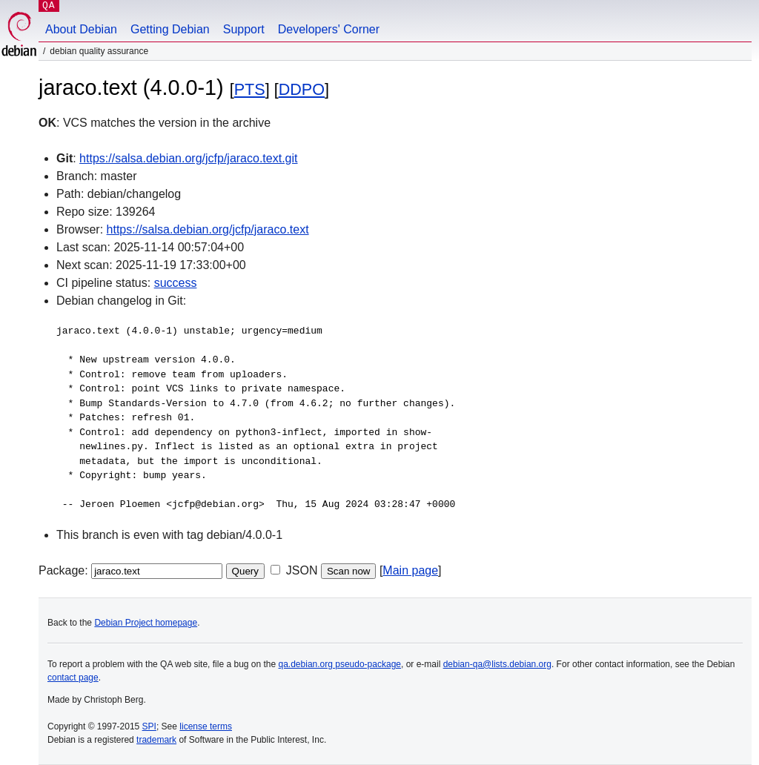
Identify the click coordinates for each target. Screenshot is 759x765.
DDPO (302, 89)
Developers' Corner (329, 29)
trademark (156, 740)
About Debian (81, 29)
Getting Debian (170, 29)
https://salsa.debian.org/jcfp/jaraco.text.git (188, 158)
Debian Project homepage (145, 622)
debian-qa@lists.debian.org (497, 664)
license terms (205, 726)
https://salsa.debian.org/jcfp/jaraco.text (208, 229)
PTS (249, 89)
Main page (410, 570)
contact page (73, 677)
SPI (149, 726)
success (175, 282)
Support (244, 29)
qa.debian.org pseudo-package (340, 664)
